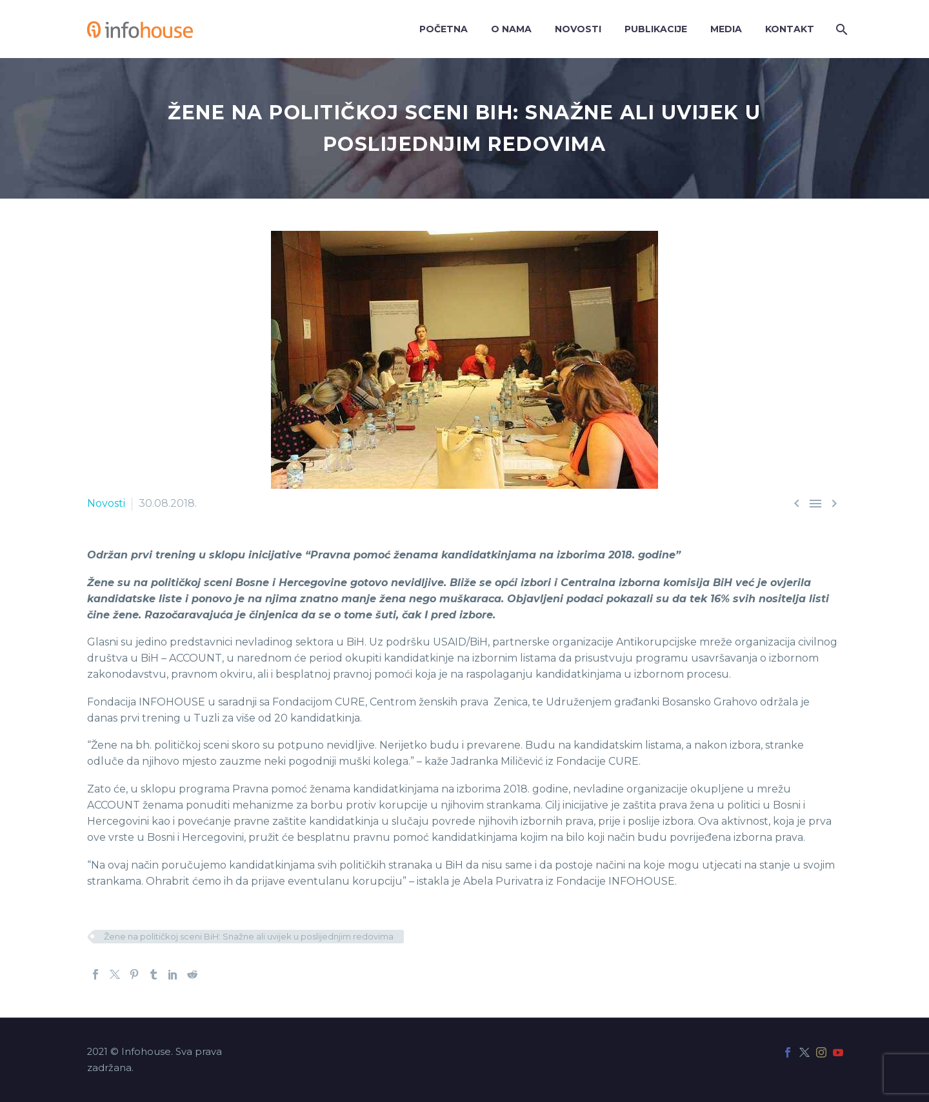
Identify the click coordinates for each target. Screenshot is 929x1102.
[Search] (840, 29)
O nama (511, 29)
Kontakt (789, 29)
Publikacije (655, 29)
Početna (443, 29)
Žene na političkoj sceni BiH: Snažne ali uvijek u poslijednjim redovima (249, 936)
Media (726, 29)
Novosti (578, 29)
